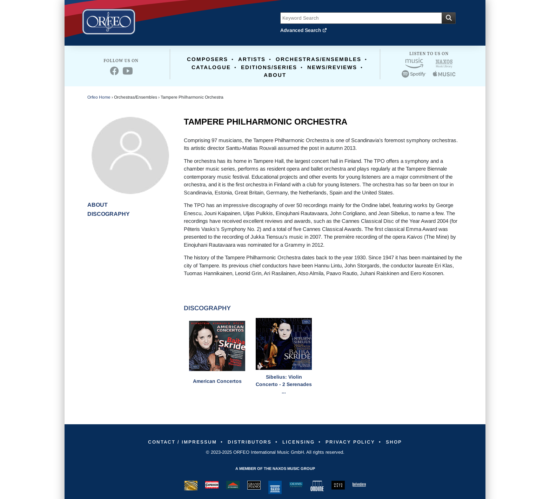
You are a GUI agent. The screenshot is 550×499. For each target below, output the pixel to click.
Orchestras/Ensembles (318, 59)
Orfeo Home (98, 97)
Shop (402, 442)
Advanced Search (303, 30)
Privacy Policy (355, 442)
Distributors (247, 442)
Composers (207, 59)
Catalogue (211, 67)
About (275, 75)
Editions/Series (269, 67)
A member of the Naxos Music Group (275, 468)
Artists (252, 59)
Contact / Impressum (175, 442)
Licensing (299, 442)
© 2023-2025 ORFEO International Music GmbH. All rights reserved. (275, 452)
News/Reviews (332, 67)
